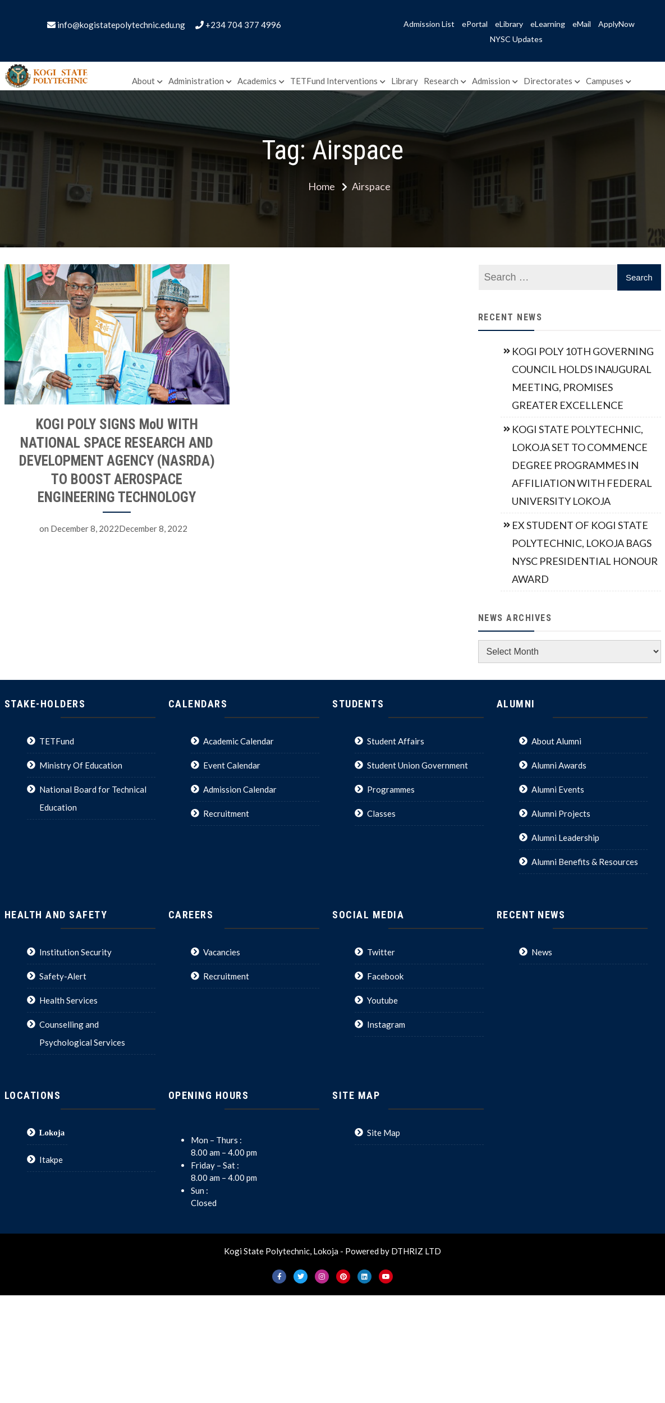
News (541, 952)
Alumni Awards (558, 765)
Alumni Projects (560, 813)
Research (441, 81)
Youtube (382, 1000)
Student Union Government (417, 765)
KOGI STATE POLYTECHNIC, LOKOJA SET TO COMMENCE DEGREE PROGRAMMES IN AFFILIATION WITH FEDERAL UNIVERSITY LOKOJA (582, 465)
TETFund (56, 741)
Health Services (68, 1000)
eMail (581, 24)
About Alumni (556, 741)
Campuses (604, 81)
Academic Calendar (238, 741)
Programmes (391, 789)
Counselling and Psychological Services (82, 1033)
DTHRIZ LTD (416, 1251)
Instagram (386, 1024)
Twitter (381, 952)
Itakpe (51, 1159)
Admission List (429, 24)
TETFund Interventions (334, 81)
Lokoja (52, 1132)
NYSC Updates (516, 39)
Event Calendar (231, 765)
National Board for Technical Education (92, 798)
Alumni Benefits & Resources (584, 862)
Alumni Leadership (565, 837)
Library (404, 81)
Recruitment (226, 813)
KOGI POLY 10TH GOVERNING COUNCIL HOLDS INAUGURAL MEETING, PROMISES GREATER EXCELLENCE (583, 378)
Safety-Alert (62, 976)
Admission (491, 81)
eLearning (547, 24)
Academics (257, 81)
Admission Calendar (240, 789)
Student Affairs (395, 741)
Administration (196, 81)
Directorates (548, 81)
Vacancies (221, 952)
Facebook (385, 976)
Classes (381, 813)
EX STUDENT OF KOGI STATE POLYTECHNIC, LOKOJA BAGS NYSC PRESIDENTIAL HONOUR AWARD (585, 552)
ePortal (475, 24)
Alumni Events (557, 789)
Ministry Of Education (80, 765)
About (143, 81)
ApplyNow (616, 24)
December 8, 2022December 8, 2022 (119, 528)
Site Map (383, 1133)
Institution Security (75, 952)
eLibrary (509, 24)
